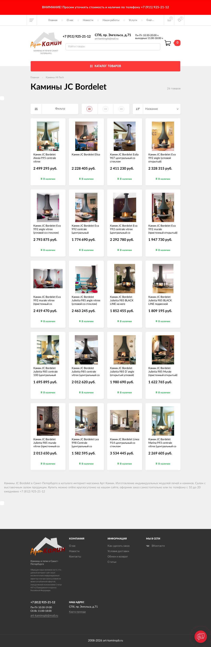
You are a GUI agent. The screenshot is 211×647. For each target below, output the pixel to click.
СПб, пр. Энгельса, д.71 (113, 35)
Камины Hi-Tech (55, 77)
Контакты (75, 556)
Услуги (133, 20)
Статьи (112, 562)
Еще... (150, 20)
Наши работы (111, 20)
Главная (52, 20)
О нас (70, 20)
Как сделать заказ (119, 546)
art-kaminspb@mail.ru (106, 38)
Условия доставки (118, 551)
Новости (88, 20)
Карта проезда (77, 611)
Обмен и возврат (118, 556)
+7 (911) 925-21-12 (77, 36)
